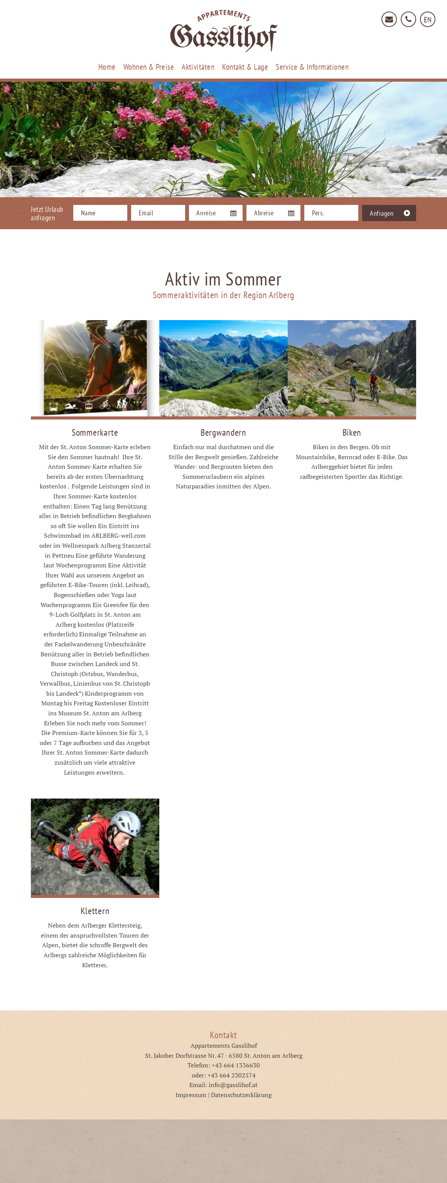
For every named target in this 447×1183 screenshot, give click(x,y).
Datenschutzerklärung (241, 1095)
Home (107, 67)
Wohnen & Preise (148, 67)
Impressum (190, 1095)
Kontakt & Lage (245, 67)
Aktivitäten (198, 67)
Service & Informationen (312, 67)
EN (428, 20)
